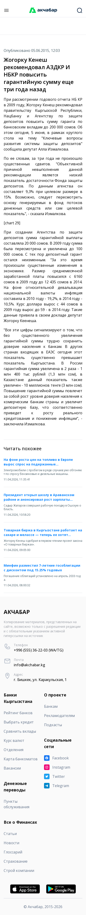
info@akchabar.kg (29, 664)
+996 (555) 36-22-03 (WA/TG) (38, 650)
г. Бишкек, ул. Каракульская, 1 (40, 679)
